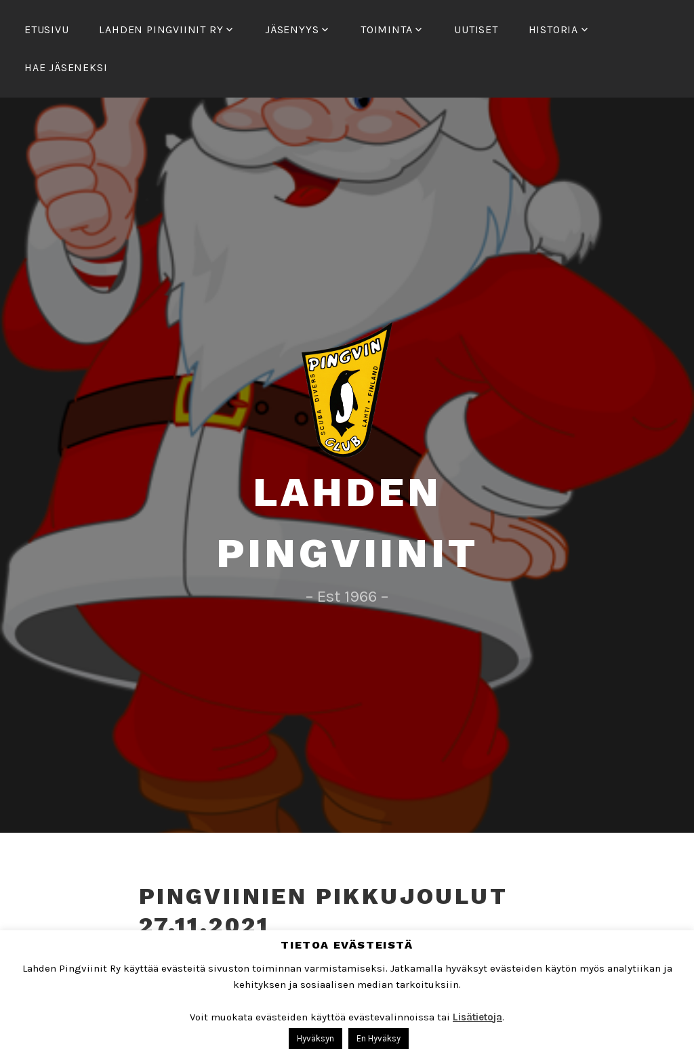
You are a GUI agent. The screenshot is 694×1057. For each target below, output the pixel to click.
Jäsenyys (292, 29)
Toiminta (386, 29)
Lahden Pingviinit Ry (161, 29)
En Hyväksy (378, 1038)
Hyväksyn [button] (315, 1038)
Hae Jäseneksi (65, 67)
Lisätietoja (477, 1017)
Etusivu (46, 29)
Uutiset (476, 29)
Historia (553, 29)
